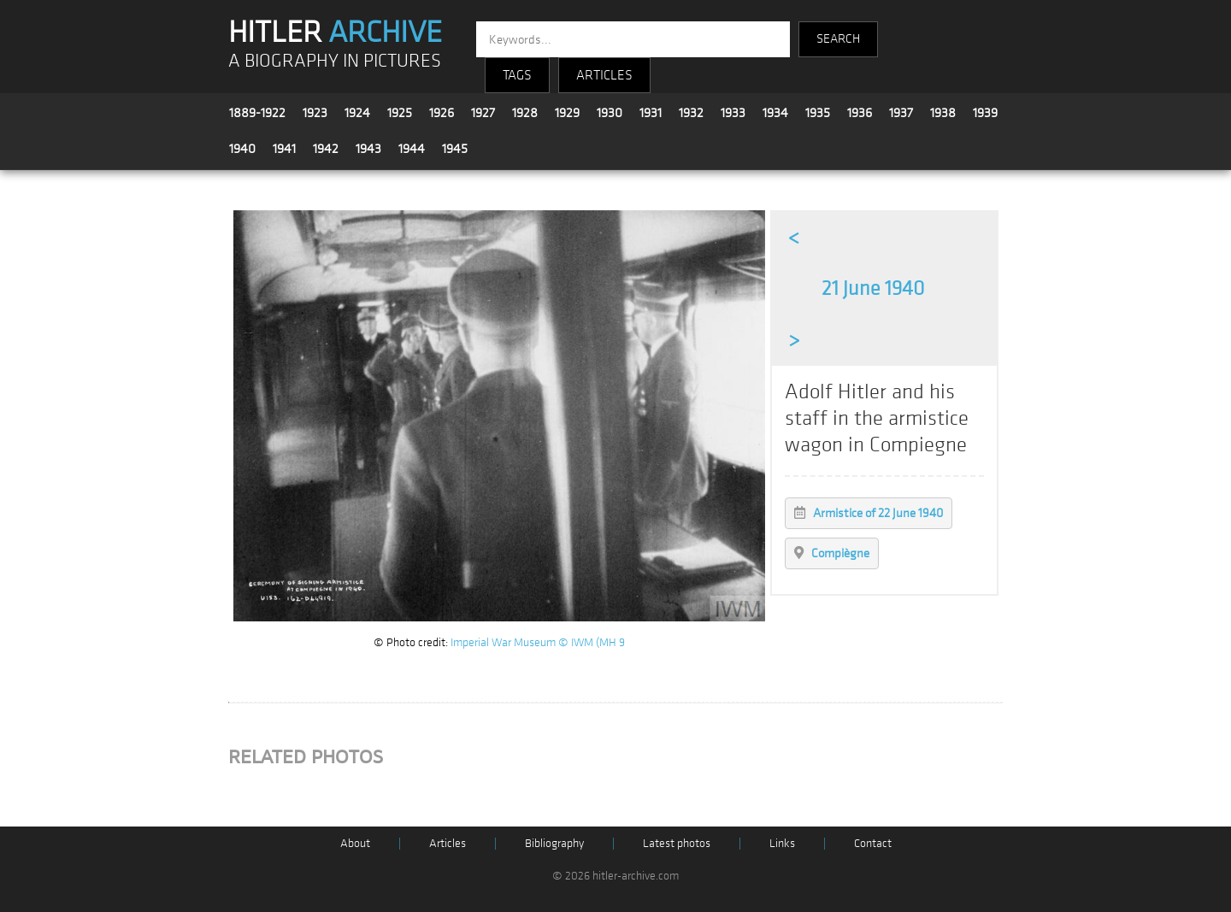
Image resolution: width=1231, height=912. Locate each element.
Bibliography (554, 843)
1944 (411, 148)
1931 (650, 112)
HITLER (335, 32)
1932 (691, 112)
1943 (368, 148)
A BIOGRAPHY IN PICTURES (334, 61)
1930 (609, 112)
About (355, 843)
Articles (447, 843)
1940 (242, 148)
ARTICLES (604, 75)
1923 (315, 112)
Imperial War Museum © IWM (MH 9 (538, 642)
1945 (455, 148)
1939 (985, 112)
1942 (326, 148)
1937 (901, 112)
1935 (817, 112)
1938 (943, 112)
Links (782, 843)
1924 (357, 112)
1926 (441, 112)
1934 (775, 112)
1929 (567, 112)
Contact (873, 843)
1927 (483, 112)
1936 (859, 112)
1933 (733, 112)
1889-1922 (257, 112)
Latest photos (676, 843)
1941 (284, 148)
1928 (525, 112)
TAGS (517, 75)
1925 (399, 112)
